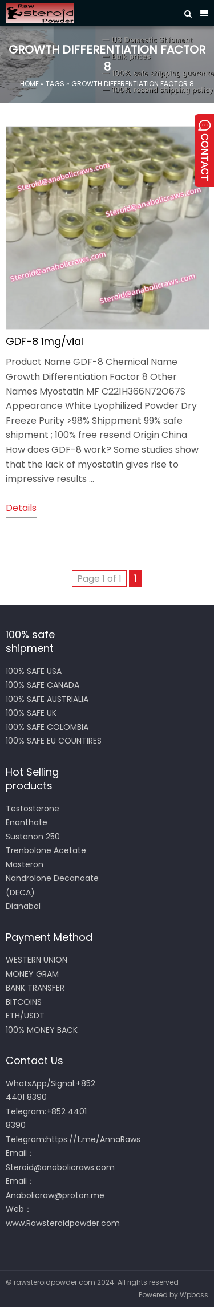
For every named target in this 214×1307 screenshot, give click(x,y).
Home (29, 83)
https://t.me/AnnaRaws (93, 1139)
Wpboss (194, 1295)
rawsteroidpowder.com (54, 1282)
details (21, 507)
